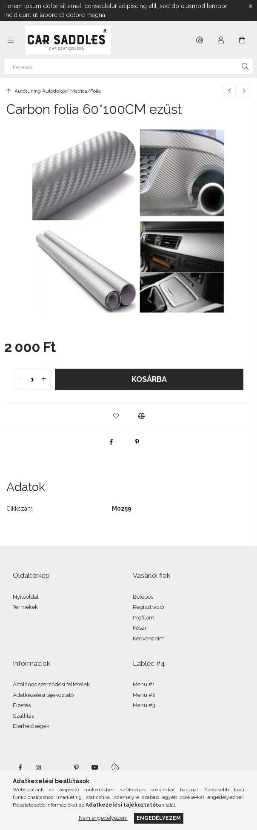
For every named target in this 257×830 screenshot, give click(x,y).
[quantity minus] (20, 379)
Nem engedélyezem (103, 818)
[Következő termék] (244, 91)
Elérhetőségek (31, 726)
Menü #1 (144, 684)
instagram (38, 767)
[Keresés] (128, 66)
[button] (115, 415)
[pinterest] (137, 441)
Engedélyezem (159, 818)
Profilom (143, 617)
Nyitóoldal (26, 597)
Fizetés (22, 705)
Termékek (25, 607)
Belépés (143, 597)
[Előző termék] (229, 91)
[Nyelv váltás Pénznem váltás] (199, 40)
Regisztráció (148, 607)
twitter (57, 767)
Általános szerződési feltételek (51, 684)
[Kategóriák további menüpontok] (10, 40)
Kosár (140, 628)
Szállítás (23, 716)
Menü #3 (144, 705)
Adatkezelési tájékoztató (43, 695)
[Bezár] (250, 6)
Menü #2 (144, 695)
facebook (20, 767)
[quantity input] (32, 379)
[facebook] (111, 441)
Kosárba (149, 379)
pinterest (76, 767)
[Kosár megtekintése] (242, 40)
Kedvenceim (149, 638)
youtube (95, 767)
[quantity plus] (43, 379)
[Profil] (220, 40)
